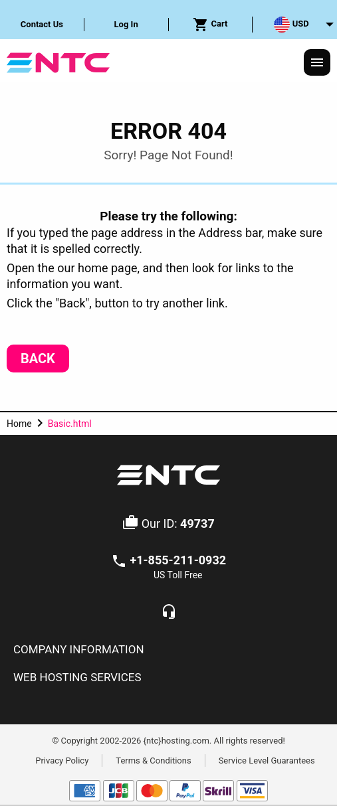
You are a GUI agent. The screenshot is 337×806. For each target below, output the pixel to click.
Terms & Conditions (153, 760)
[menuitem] (42, 24)
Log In (126, 24)
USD (291, 25)
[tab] (168, 650)
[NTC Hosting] (58, 61)
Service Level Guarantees (267, 760)
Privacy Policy (61, 760)
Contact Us (42, 24)
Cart (210, 25)
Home (19, 423)
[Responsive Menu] (317, 62)
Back (38, 358)
